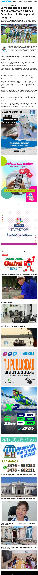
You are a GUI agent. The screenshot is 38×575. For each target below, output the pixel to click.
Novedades (25, 1)
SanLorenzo (30, 1)
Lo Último (14, 1)
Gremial (35, 1)
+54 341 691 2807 (28, 573)
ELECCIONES (19, 1)
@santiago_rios (3, 52)
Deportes (14, 5)
